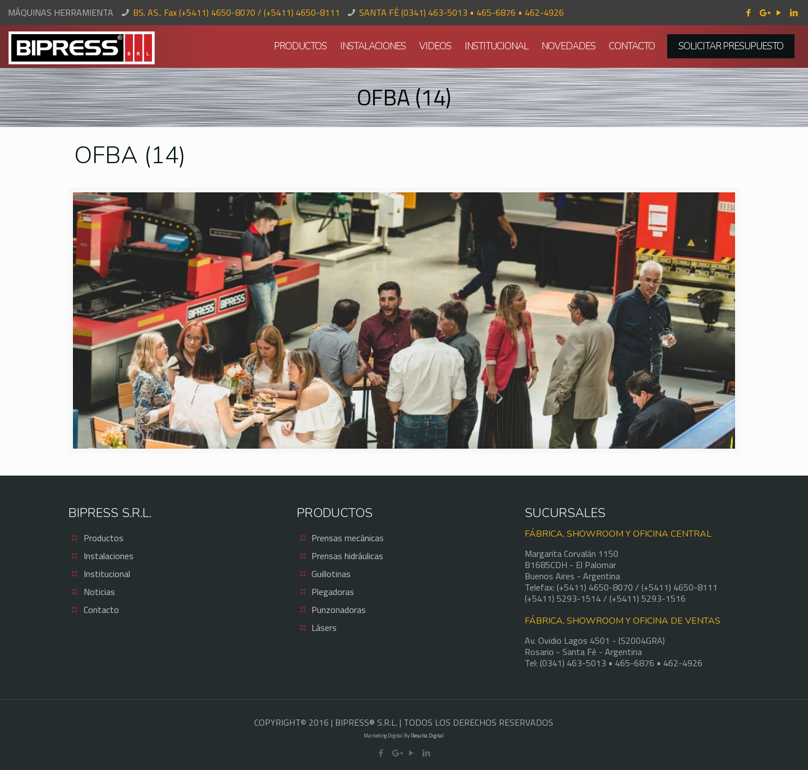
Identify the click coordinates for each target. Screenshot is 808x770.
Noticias (99, 591)
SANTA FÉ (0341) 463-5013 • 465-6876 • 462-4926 (461, 12)
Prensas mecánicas (347, 538)
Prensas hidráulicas (347, 555)
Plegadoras (332, 591)
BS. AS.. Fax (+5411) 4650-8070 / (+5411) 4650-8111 (236, 12)
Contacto (101, 609)
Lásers (324, 627)
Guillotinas (331, 573)
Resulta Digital (427, 735)
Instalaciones (109, 555)
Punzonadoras (338, 609)
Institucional (107, 573)
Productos (103, 538)
